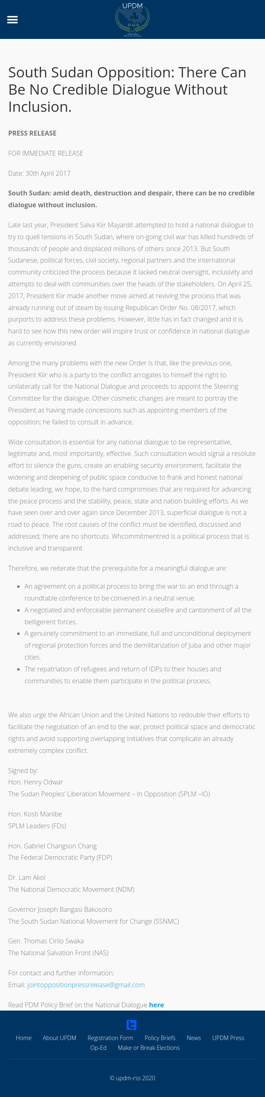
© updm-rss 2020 (132, 1078)
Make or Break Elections (149, 1048)
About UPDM (60, 1038)
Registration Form (111, 1038)
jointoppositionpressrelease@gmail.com (86, 984)
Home (24, 1038)
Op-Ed (99, 1048)
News (194, 1038)
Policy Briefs (160, 1038)
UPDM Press (228, 1038)
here (156, 1004)
